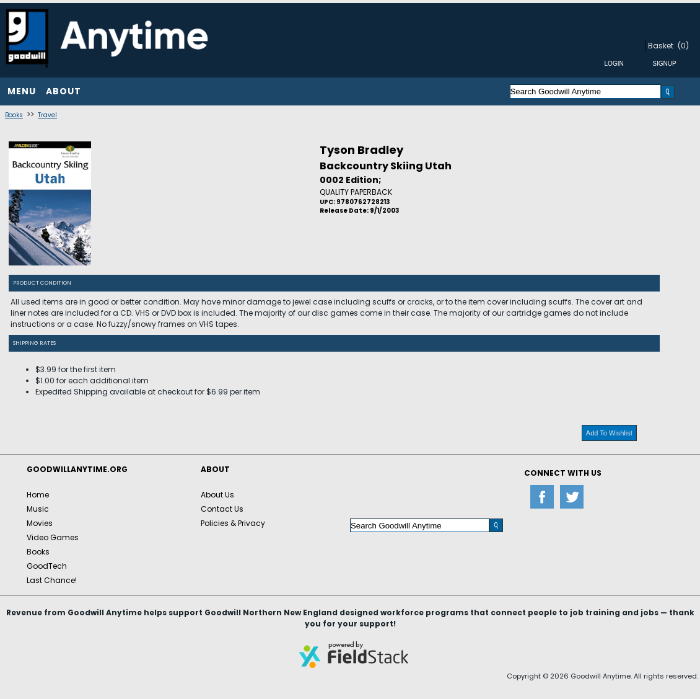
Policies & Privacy (233, 523)
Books (14, 115)
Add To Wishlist (609, 433)
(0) (683, 45)
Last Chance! (52, 580)
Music (38, 509)
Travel (47, 115)
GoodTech (47, 566)
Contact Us (222, 509)
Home (38, 494)
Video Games (53, 537)
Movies (40, 523)
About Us (217, 494)
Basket (660, 45)
